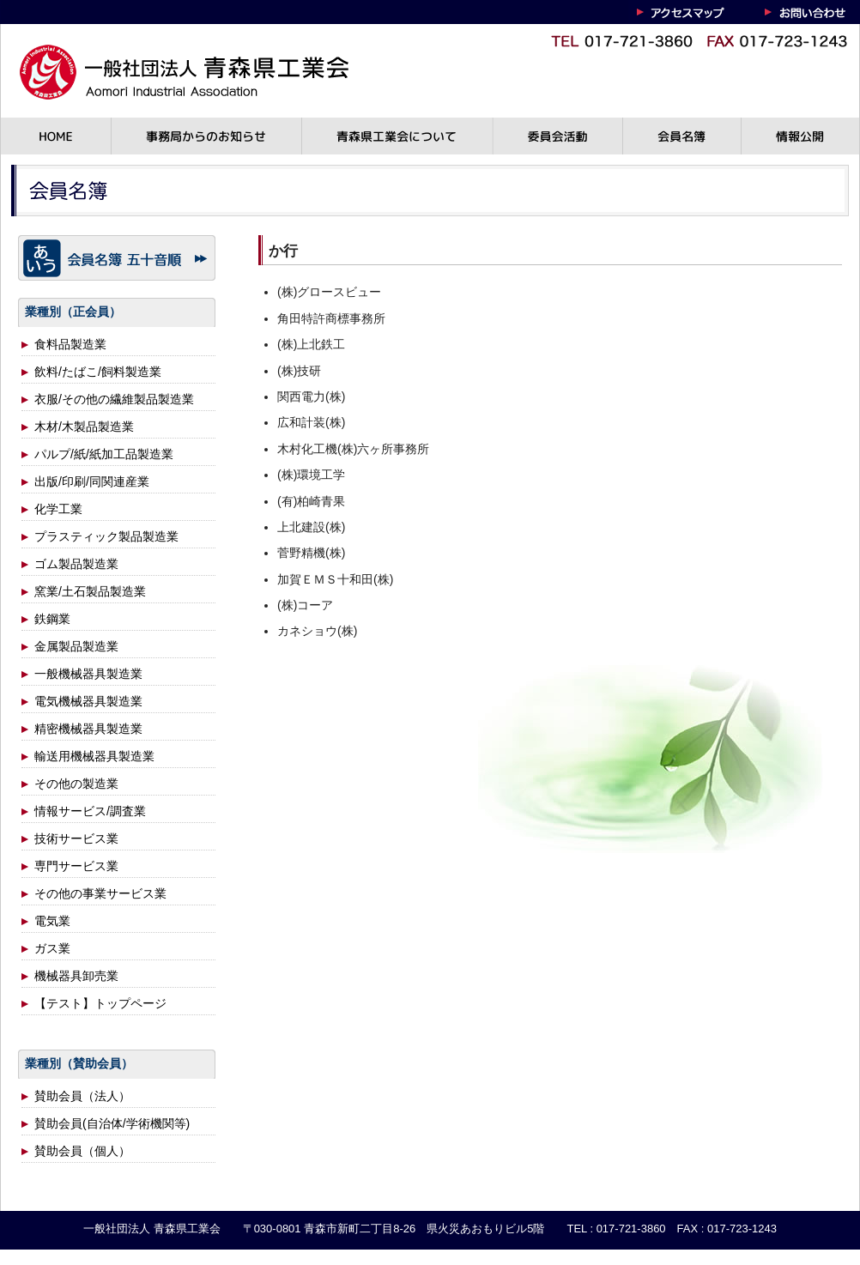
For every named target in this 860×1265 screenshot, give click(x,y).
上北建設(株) (311, 527)
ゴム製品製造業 (76, 564)
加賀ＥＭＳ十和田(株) (335, 579)
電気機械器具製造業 (88, 701)
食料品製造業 (70, 344)
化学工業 (58, 509)
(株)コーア (305, 605)
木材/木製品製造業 (84, 426)
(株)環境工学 (311, 474)
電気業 (52, 921)
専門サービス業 (76, 866)
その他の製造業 (76, 783)
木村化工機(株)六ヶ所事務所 (353, 449)
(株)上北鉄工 (311, 344)
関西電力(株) (311, 396)
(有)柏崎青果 (311, 501)
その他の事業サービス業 (100, 893)
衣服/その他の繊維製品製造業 (114, 399)
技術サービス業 (76, 838)
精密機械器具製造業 (88, 728)
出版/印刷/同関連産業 (91, 481)
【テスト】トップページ (100, 1003)
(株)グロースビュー (329, 292)
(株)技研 (299, 371)
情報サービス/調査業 (90, 811)
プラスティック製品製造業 (106, 536)
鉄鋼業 (52, 619)
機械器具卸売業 (76, 976)
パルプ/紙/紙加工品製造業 (103, 454)
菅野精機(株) (311, 553)
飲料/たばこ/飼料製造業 (97, 371)
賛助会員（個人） (82, 1151)
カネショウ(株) (317, 631)
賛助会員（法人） (82, 1096)
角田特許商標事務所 (331, 318)
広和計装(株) (311, 422)
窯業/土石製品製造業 (90, 591)
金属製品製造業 (76, 646)
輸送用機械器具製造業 (94, 756)
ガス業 (52, 948)
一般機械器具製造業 (88, 674)
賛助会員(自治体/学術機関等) (112, 1123)
